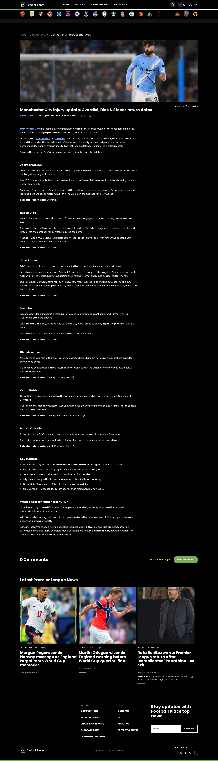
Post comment (186, 559)
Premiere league (90, 717)
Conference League (92, 736)
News (66, 4)
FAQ (120, 717)
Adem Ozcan (27, 115)
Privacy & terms (128, 730)
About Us (123, 723)
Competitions (100, 4)
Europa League (89, 730)
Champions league (92, 723)
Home (23, 35)
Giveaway (120, 4)
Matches (80, 4)
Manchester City (38, 35)
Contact (123, 711)
